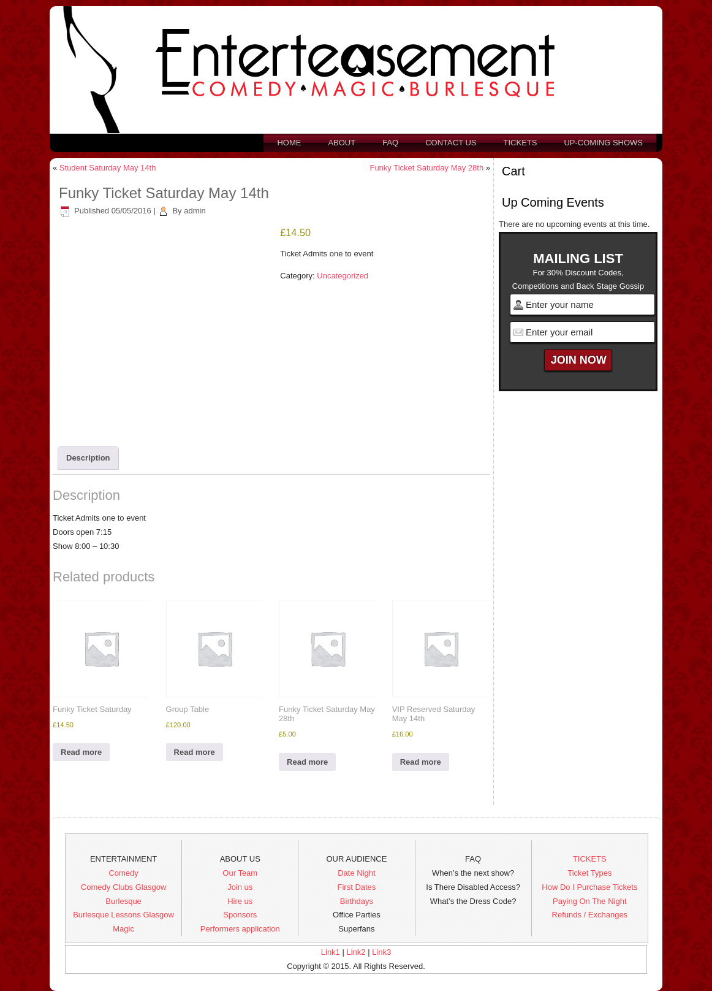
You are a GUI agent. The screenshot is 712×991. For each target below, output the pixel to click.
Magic (123, 928)
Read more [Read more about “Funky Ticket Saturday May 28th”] (307, 762)
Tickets (520, 142)
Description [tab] (88, 457)
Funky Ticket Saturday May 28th (426, 167)
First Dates (357, 887)
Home (289, 142)
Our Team (239, 873)
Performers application (240, 928)
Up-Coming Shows (603, 142)
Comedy (123, 873)
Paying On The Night (589, 901)
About (341, 142)
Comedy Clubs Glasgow (123, 887)
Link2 (355, 952)
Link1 (330, 952)
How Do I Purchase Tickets (589, 887)
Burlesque (123, 901)
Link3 (381, 952)
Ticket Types (589, 873)
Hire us (239, 901)
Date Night (356, 873)
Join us (239, 887)
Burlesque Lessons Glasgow (123, 914)
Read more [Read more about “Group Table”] (194, 752)
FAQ (390, 142)
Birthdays (356, 901)
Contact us (450, 142)
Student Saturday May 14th (107, 167)
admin (194, 210)
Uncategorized (342, 275)
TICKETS (590, 858)
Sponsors (240, 914)
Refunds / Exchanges (590, 914)
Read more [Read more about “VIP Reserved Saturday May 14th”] (420, 762)
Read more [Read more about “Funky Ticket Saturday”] (81, 752)
